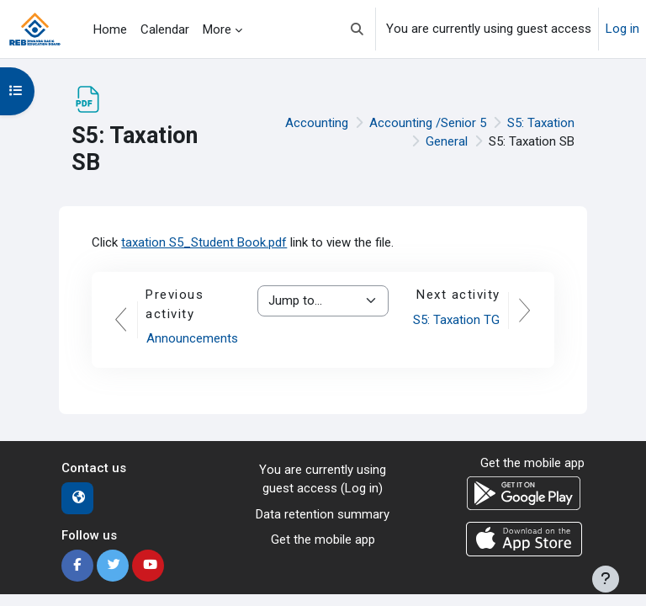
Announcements (192, 338)
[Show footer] (605, 579)
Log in (622, 28)
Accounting (316, 122)
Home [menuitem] (110, 29)
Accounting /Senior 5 (427, 122)
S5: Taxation (541, 122)
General (447, 141)
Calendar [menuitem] (164, 29)
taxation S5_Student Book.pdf (204, 242)
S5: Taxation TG (456, 319)
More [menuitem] (217, 29)
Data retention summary (322, 514)
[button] (357, 29)
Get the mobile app (323, 539)
